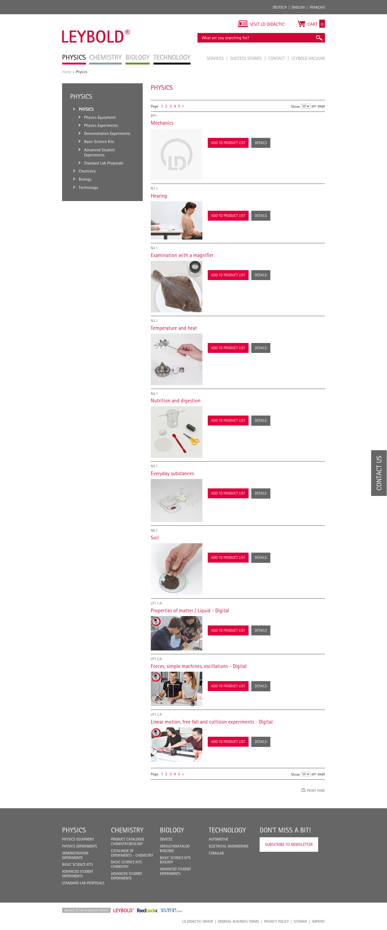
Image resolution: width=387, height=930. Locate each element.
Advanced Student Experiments (77, 873)
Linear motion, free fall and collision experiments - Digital (212, 721)
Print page (316, 790)
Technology (227, 830)
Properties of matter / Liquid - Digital (190, 610)
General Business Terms (238, 921)
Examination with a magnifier (182, 255)
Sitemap (300, 921)
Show (295, 106)
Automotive (218, 839)
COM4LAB (216, 853)
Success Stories (246, 58)
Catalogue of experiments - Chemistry (132, 853)
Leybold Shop (123, 910)
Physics (74, 830)
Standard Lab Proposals (83, 883)
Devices (166, 839)
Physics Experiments (79, 846)
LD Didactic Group (197, 921)
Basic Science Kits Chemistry (126, 864)
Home (66, 71)
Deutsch (280, 7)
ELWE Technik (171, 910)
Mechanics (162, 123)
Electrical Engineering (228, 846)
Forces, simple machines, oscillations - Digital (199, 666)
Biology (172, 830)
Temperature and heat (174, 328)
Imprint (318, 921)
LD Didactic (86, 910)
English (298, 7)
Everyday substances (172, 473)
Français (317, 7)
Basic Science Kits (77, 864)
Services (216, 58)
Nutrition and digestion (175, 400)
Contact (277, 58)
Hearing (159, 195)
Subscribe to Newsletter (289, 844)
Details (261, 143)
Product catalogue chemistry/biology (127, 841)
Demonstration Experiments (75, 855)
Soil (155, 537)
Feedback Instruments (147, 910)
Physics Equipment (78, 839)
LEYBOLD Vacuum (308, 58)
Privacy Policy (276, 921)
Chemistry (127, 830)
